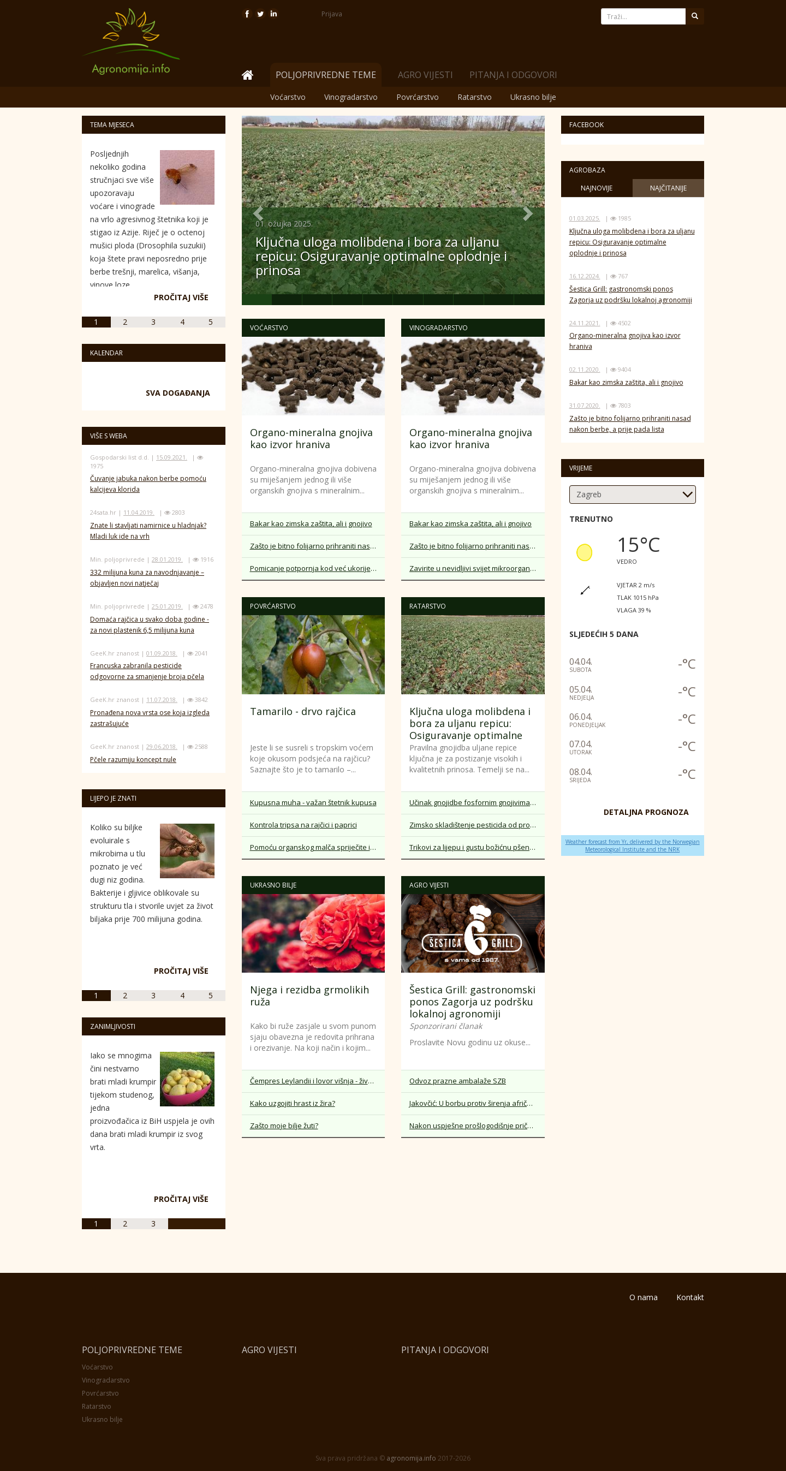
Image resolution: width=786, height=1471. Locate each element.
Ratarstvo (474, 97)
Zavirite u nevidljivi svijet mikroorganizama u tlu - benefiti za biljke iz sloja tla (477, 568)
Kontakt (690, 1297)
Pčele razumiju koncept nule (133, 759)
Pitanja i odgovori (513, 75)
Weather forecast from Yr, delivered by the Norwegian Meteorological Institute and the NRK (632, 845)
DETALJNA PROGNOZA (646, 812)
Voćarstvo (288, 97)
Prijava (331, 14)
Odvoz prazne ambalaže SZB (457, 1081)
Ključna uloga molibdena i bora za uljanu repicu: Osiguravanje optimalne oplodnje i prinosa (381, 256)
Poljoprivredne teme (132, 1350)
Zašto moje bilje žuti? (284, 1125)
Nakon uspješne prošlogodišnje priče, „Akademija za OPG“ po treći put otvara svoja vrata (477, 1125)
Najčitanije (668, 188)
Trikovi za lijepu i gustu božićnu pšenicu (474, 847)
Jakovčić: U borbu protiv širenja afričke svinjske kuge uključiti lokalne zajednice (477, 1103)
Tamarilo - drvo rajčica (303, 711)
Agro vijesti (425, 75)
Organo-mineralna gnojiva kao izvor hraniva (311, 438)
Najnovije (596, 188)
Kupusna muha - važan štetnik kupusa (313, 802)
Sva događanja (178, 393)
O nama (643, 1297)
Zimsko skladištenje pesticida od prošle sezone (477, 825)
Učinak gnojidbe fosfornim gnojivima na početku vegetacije (477, 802)
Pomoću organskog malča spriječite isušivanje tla (317, 847)
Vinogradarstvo (351, 97)
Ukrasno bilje (533, 97)
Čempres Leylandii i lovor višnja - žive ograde (317, 1081)
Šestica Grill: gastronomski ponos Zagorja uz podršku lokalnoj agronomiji (472, 1001)
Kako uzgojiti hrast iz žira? (292, 1103)
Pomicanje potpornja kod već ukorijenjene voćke (317, 568)
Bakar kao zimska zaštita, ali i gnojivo (311, 523)
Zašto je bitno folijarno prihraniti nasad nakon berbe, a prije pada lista (317, 546)
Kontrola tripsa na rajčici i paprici (303, 825)
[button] (257, 210)
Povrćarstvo (417, 97)
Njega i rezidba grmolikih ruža (309, 995)
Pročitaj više (181, 297)
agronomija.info (411, 1458)
